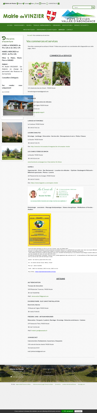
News (32, 3)
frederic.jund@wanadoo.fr (39, 330)
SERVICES (61, 29)
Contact (26, 3)
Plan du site (48, 372)
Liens (37, 3)
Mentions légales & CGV (48, 369)
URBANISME (57, 25)
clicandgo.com (81, 384)
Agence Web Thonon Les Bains (23, 384)
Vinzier (20, 3)
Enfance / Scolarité (81, 25)
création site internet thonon (69, 384)
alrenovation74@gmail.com (40, 296)
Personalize (78, 411)
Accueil (10, 25)
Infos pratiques (29, 29)
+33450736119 (18, 375)
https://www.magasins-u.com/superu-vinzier (44, 183)
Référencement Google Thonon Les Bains (43, 384)
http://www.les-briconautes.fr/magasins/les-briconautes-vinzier (50, 146)
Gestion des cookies (48, 375)
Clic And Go (58, 384)
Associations (67, 25)
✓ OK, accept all (67, 411)
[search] (82, 7)
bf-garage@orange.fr (37, 112)
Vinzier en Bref (19, 25)
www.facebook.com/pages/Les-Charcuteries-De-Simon (45, 162)
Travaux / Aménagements (42, 25)
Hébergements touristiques (47, 29)
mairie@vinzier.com (18, 377)
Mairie (29, 25)
